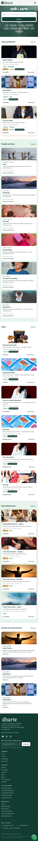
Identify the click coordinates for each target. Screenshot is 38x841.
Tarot (32, 28)
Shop (2, 774)
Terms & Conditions (6, 811)
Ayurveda (20, 25)
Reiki (20, 28)
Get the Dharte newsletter (11, 740)
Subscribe (26, 744)
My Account (4, 761)
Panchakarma (19, 31)
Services (3, 767)
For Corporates (5, 779)
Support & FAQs (5, 806)
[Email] (6, 736)
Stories (3, 804)
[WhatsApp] (2, 736)
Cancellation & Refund (7, 813)
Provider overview (6, 788)
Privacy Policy (5, 809)
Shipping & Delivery (6, 816)
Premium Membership (7, 790)
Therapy (6, 28)
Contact (3, 756)
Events (3, 777)
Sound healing (29, 25)
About (3, 754)
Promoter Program (6, 795)
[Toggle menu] (35, 2)
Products (4, 772)
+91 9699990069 (23, 825)
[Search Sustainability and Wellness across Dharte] (20, 14)
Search (19, 19)
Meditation (13, 25)
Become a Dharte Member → (10, 732)
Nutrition (26, 28)
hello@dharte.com (8, 825)
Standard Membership (7, 793)
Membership (4, 759)
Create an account (6, 797)
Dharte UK (4, 782)
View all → (34, 42)
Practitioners (5, 770)
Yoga (6, 25)
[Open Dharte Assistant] (33, 836)
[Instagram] (10, 736)
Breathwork (14, 28)
